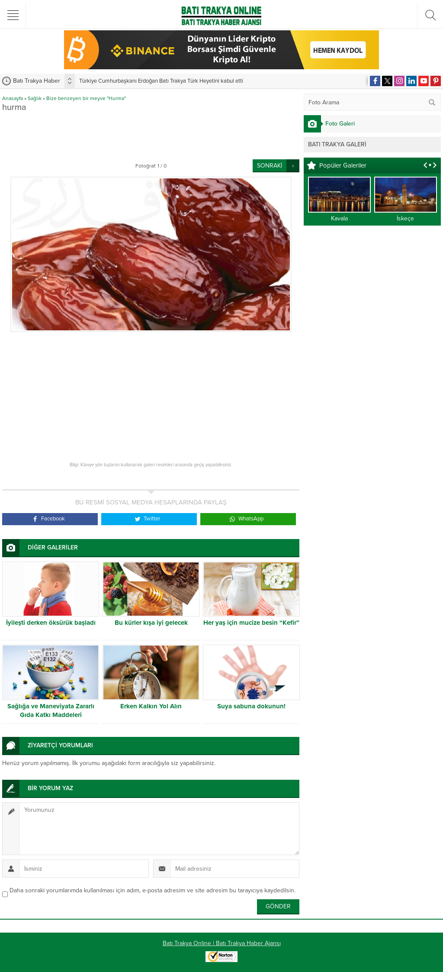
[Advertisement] (159, 135)
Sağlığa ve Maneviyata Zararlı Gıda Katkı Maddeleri (50, 710)
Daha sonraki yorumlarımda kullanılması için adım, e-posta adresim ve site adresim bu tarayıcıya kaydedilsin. (152, 890)
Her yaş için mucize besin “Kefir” (251, 622)
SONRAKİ (269, 165)
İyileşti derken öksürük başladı (51, 622)
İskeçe (405, 218)
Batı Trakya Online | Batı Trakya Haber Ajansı (222, 943)
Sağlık (35, 98)
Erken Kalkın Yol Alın (151, 706)
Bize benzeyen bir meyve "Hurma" (86, 98)
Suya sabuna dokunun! (251, 706)
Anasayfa (12, 98)
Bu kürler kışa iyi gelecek (151, 622)
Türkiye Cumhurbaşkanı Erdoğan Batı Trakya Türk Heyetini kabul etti (161, 81)
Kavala (339, 218)
